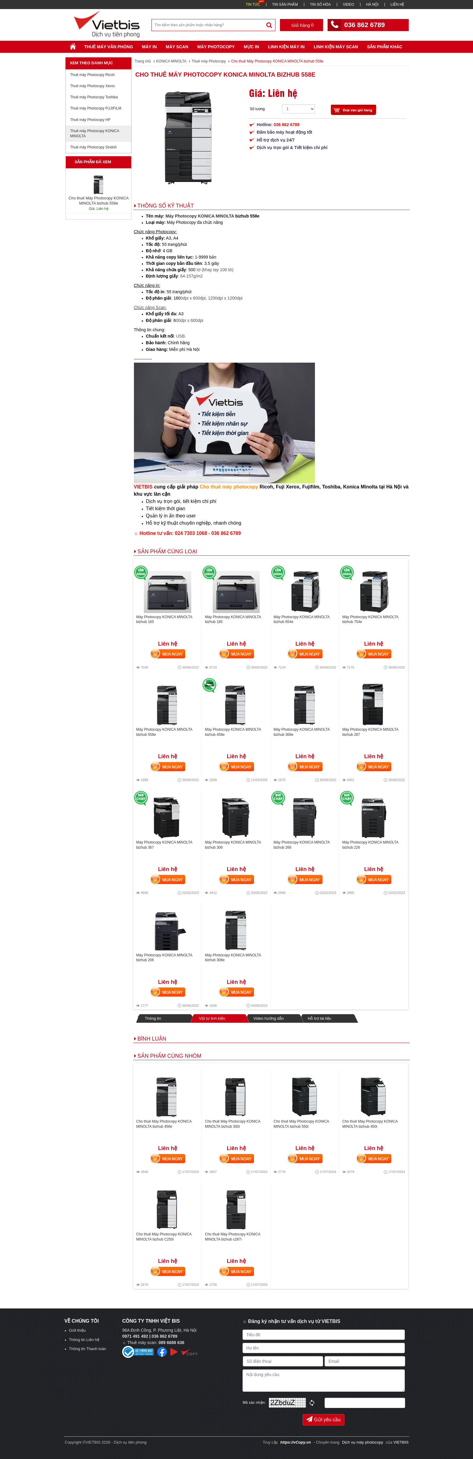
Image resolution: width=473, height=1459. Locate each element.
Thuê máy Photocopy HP (90, 120)
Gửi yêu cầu (323, 1419)
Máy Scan (177, 46)
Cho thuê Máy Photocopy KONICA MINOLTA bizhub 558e (225, 74)
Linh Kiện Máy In (286, 46)
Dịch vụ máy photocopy (363, 1442)
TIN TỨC (253, 4)
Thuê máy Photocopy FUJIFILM (95, 108)
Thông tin (153, 1018)
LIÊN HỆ (398, 4)
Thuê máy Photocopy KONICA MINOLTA (94, 133)
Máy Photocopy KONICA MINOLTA (200, 216)
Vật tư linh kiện (212, 1018)
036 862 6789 (364, 25)
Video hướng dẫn (268, 1018)
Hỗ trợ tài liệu (319, 1018)
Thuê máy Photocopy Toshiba (94, 97)
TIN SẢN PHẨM (285, 4)
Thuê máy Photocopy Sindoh (93, 147)
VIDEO (348, 4)
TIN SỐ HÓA (320, 4)
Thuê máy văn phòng (108, 46)
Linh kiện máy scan (336, 46)
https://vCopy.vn (295, 1442)
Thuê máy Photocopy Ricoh (92, 75)
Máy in (149, 46)
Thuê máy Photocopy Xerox (92, 86)
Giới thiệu (77, 1330)
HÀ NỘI (372, 4)
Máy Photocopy (216, 46)
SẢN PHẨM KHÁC (384, 46)
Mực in (251, 46)
